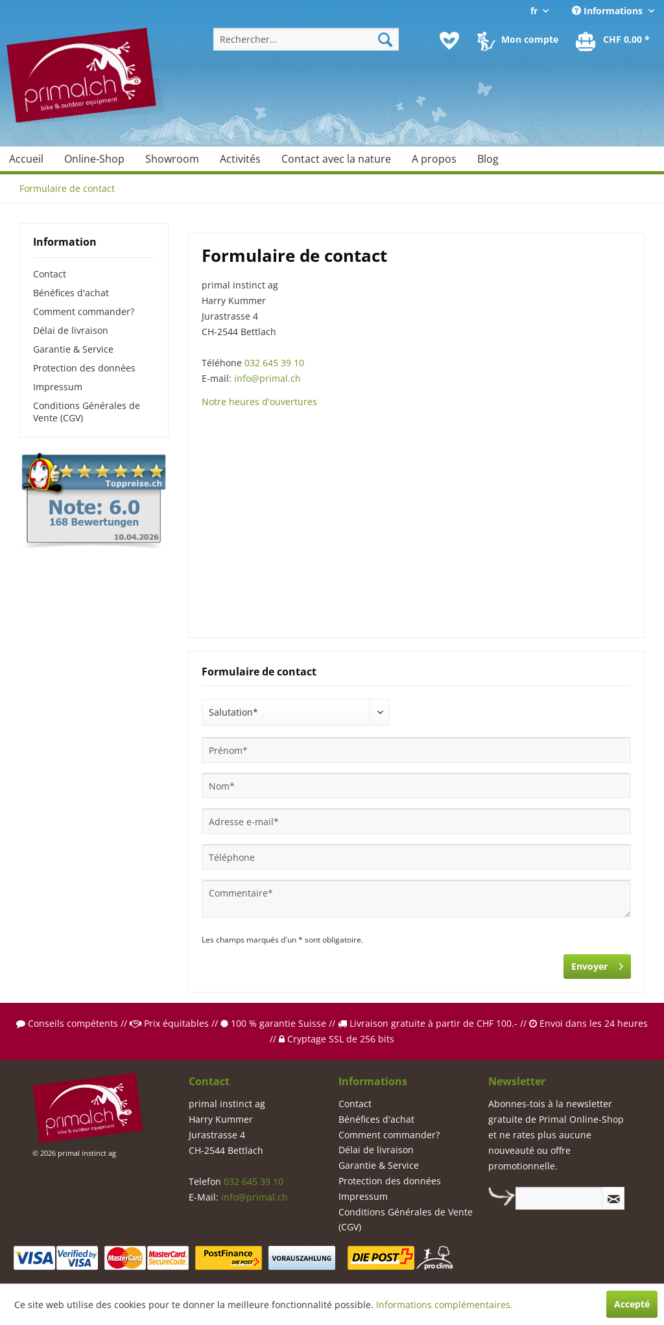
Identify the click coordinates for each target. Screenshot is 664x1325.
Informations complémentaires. (444, 1304)
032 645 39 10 (274, 363)
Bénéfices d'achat (71, 293)
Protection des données (84, 368)
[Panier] (613, 41)
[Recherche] (385, 39)
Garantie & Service (73, 349)
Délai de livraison (70, 330)
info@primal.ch (267, 378)
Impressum (57, 387)
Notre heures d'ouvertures (259, 401)
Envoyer (597, 964)
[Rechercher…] (306, 39)
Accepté (632, 1304)
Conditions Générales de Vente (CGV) (86, 411)
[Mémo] (449, 41)
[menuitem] (306, 39)
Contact (49, 274)
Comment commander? (83, 311)
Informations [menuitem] (608, 11)
